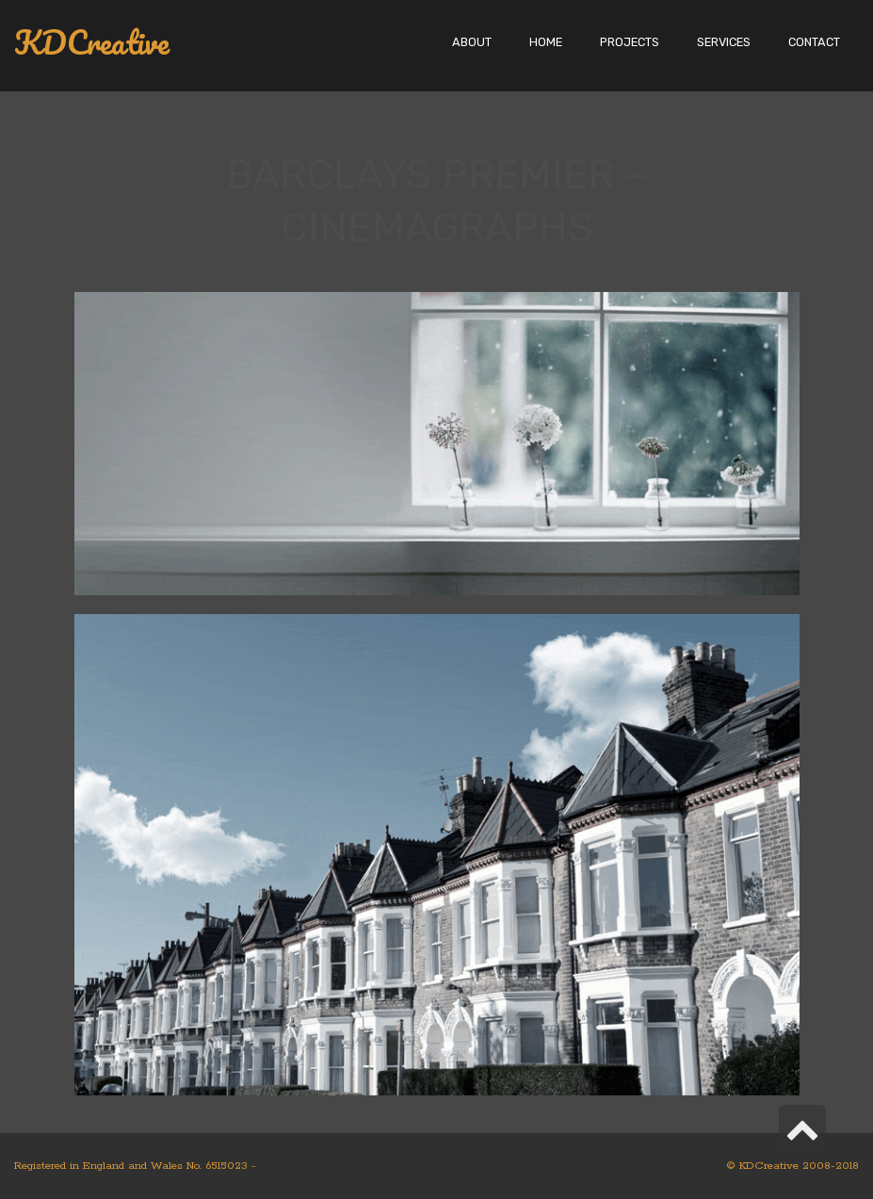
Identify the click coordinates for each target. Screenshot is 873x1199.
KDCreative (92, 42)
